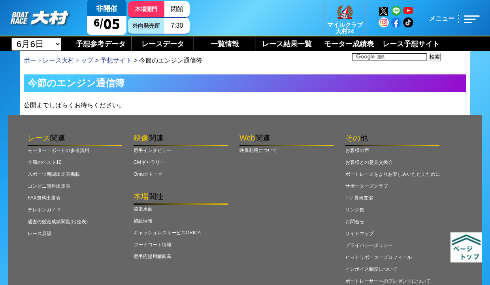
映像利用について (258, 150)
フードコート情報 (153, 244)
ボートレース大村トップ (58, 60)
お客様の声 (357, 150)
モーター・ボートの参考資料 (58, 150)
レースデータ (162, 44)
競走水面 (143, 209)
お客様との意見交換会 (369, 162)
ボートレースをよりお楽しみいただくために (392, 174)
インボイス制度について (371, 269)
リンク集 (354, 210)
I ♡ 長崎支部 (359, 198)
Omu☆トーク (148, 174)
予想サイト (116, 60)
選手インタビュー (153, 150)
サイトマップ (359, 233)
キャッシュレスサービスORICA (167, 233)
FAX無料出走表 (44, 198)
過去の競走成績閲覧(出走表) (58, 221)
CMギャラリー (149, 162)
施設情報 (143, 221)
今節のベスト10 (44, 162)
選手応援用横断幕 (153, 256)
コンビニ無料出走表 (49, 186)
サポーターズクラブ (366, 186)
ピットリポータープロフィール (378, 257)
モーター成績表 (349, 44)
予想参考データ (101, 44)
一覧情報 (225, 44)
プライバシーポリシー (369, 245)
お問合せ (354, 221)
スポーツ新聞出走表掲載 (54, 174)
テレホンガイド (44, 210)
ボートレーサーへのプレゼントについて (388, 281)
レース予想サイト (411, 44)
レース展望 (39, 233)
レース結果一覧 (287, 44)
